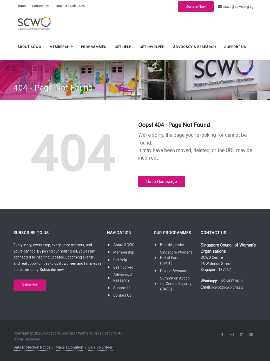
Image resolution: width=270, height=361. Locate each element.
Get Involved (152, 47)
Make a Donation (69, 347)
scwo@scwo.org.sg (236, 6)
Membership (61, 47)
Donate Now (196, 6)
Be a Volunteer (100, 347)
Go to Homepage (161, 181)
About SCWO (29, 47)
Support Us (235, 47)
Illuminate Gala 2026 (70, 6)
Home (21, 6)
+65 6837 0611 (231, 281)
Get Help (123, 47)
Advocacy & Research (194, 47)
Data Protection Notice (32, 347)
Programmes (93, 47)
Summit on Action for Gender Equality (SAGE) (176, 283)
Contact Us (40, 6)
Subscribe (30, 285)
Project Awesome (174, 271)
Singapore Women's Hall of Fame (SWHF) (176, 257)
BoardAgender (172, 245)
